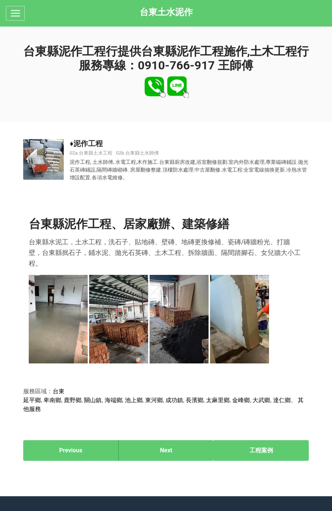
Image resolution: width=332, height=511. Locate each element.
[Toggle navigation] (15, 13)
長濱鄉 (194, 400)
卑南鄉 (52, 400)
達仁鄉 (282, 400)
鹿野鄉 (72, 400)
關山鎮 (93, 400)
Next (166, 450)
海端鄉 (113, 400)
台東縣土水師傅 (142, 153)
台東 (58, 391)
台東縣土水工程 (95, 153)
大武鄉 (261, 400)
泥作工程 (88, 143)
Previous (70, 450)
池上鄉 (134, 400)
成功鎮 (174, 400)
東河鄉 (154, 400)
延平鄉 (32, 400)
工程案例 (261, 450)
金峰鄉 (241, 400)
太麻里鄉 (218, 400)
